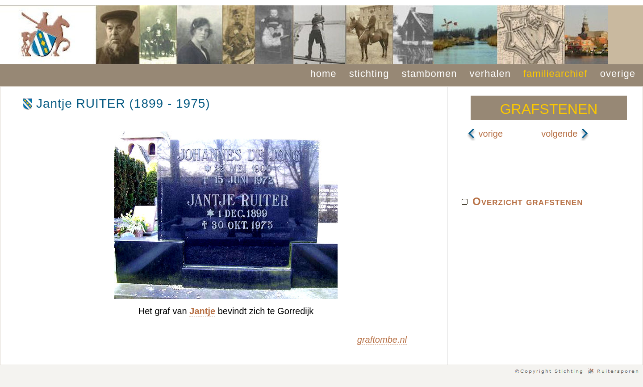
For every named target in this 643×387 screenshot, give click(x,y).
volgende (565, 134)
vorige (485, 134)
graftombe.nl (382, 340)
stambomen (429, 73)
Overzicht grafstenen (527, 201)
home (323, 73)
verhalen (490, 73)
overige (617, 73)
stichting (369, 73)
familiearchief (555, 73)
